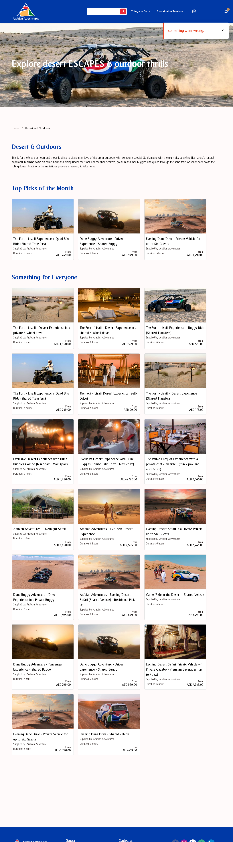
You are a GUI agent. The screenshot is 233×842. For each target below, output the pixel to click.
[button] (223, 30)
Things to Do (139, 11)
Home (16, 128)
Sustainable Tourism (170, 11)
